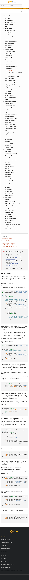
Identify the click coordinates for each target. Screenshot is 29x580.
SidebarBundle (9, 147)
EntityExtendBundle (10, 80)
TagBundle (7, 151)
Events (3, 558)
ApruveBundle (8, 216)
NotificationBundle (10, 124)
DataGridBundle (8, 55)
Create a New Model (6, 238)
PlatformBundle (8, 130)
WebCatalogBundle (10, 201)
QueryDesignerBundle (10, 133)
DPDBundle (8, 222)
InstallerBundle (8, 103)
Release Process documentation (12, 264)
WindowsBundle (9, 164)
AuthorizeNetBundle (10, 218)
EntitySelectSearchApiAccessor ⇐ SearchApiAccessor (14, 73)
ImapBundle (8, 99)
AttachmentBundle (9, 30)
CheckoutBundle (9, 172)
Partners (4, 552)
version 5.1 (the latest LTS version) (14, 258)
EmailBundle (7, 64)
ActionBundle (8, 18)
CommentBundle (9, 43)
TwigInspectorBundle (11, 160)
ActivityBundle (8, 20)
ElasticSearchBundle (9, 62)
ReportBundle (8, 137)
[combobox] (11, 6)
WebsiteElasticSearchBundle (12, 204)
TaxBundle (8, 199)
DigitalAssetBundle (10, 60)
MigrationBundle (8, 116)
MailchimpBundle (9, 229)
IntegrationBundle (10, 105)
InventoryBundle (9, 183)
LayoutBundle (7, 108)
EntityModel (9, 70)
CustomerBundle (9, 178)
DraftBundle (7, 168)
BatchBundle (8, 32)
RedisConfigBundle (9, 135)
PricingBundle (7, 191)
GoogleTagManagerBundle (12, 224)
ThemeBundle (8, 156)
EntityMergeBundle (10, 82)
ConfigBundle (8, 45)
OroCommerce (5, 539)
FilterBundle (7, 91)
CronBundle (8, 47)
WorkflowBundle (8, 166)
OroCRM (3, 545)
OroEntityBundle (15, 11)
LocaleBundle (7, 110)
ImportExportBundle (9, 101)
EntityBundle (7, 68)
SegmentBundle (9, 145)
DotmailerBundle (9, 220)
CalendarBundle (8, 37)
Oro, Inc (12, 577)
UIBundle (6, 162)
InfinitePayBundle (9, 227)
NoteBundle (8, 122)
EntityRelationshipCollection (8, 243)
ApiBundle (7, 26)
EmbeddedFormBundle (11, 66)
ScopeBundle (8, 139)
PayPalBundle (8, 187)
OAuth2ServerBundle (10, 126)
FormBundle (7, 93)
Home (2, 11)
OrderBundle (7, 185)
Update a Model (5, 241)
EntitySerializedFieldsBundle (12, 87)
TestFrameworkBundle (10, 153)
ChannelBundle (9, 212)
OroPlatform (5, 548)
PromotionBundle (10, 189)
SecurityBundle (9, 143)
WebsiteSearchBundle (10, 206)
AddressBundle (9, 24)
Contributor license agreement (11, 571)
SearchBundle (7, 141)
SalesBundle (8, 214)
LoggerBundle (9, 112)
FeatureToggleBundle (11, 89)
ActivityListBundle (10, 22)
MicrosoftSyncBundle (11, 118)
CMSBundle (7, 174)
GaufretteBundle (9, 95)
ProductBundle (8, 193)
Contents (4, 236)
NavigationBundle (9, 120)
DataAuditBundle (9, 53)
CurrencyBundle (8, 49)
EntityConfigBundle (10, 78)
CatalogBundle (9, 170)
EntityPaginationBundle (11, 85)
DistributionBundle (10, 58)
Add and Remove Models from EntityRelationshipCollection (10, 245)
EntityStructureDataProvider (13, 76)
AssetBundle (7, 28)
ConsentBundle (8, 176)
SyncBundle (7, 149)
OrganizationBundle (10, 128)
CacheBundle (8, 35)
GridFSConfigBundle (10, 97)
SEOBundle (7, 197)
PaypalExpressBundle (10, 231)
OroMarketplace (6, 542)
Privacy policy (6, 567)
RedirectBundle (9, 195)
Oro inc (3, 536)
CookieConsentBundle (11, 41)
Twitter (3, 561)
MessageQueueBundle (10, 114)
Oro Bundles (7, 11)
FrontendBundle (8, 181)
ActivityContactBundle (11, 208)
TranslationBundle (9, 158)
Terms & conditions (7, 564)
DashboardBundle (10, 51)
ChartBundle (8, 39)
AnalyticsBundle (9, 210)
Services (3, 555)
